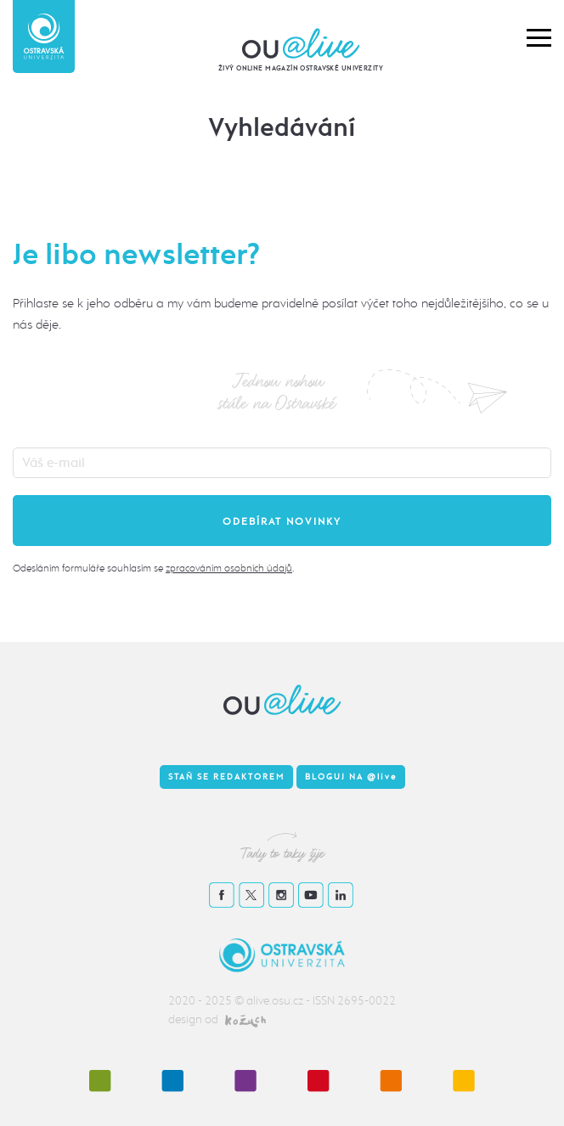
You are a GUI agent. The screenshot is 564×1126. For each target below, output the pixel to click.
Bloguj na (351, 777)
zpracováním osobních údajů (229, 568)
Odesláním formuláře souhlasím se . (153, 568)
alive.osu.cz (274, 1001)
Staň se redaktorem (226, 777)
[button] (539, 36)
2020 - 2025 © (207, 1001)
